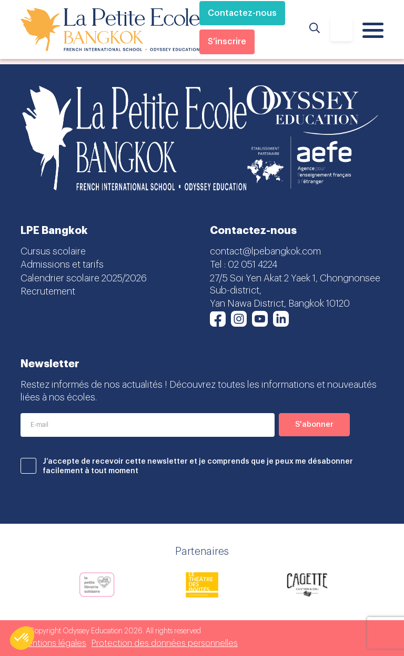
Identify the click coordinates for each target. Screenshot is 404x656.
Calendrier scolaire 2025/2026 (84, 278)
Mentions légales (53, 643)
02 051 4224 (252, 264)
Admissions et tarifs (62, 264)
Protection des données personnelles (165, 643)
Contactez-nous (242, 13)
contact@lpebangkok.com (265, 251)
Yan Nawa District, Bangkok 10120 (280, 303)
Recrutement (48, 291)
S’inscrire (227, 41)
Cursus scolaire (53, 251)
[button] (22, 638)
